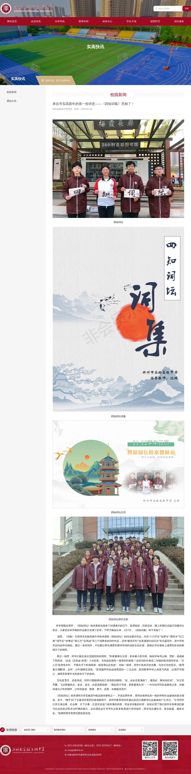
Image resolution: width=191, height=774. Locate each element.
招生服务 (179, 21)
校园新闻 (12, 92)
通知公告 (12, 101)
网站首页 (12, 21)
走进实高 (36, 21)
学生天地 (131, 21)
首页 (58, 80)
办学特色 (60, 21)
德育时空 (155, 21)
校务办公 (107, 21)
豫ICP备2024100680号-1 (135, 769)
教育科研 (84, 21)
